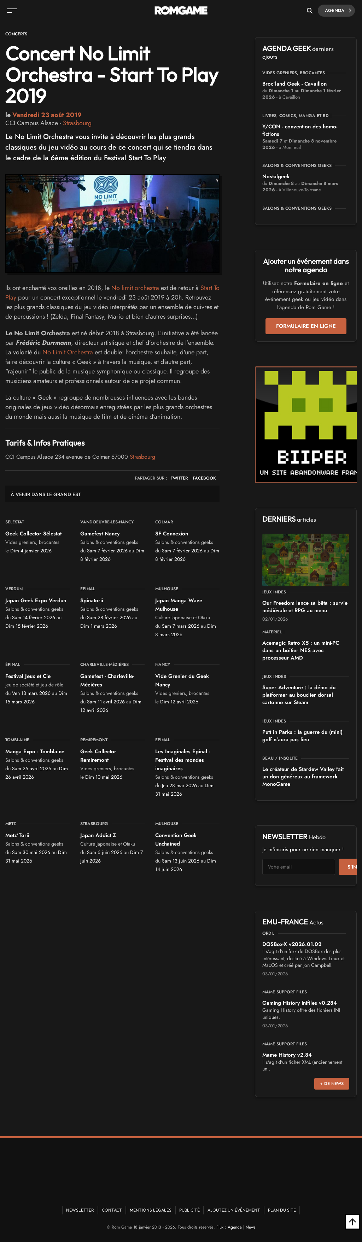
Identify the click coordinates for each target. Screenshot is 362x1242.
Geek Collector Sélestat (33, 534)
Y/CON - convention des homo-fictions (299, 130)
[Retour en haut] (352, 1222)
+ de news (332, 1083)
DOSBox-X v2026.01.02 (291, 944)
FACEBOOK (204, 478)
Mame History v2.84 (287, 1055)
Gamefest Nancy (99, 534)
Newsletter (80, 1210)
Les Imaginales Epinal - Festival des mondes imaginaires (182, 760)
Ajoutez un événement (234, 1210)
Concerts (16, 34)
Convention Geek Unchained (176, 839)
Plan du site (282, 1210)
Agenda (338, 10)
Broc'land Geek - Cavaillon (294, 84)
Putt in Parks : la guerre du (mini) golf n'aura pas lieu (302, 735)
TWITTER (179, 478)
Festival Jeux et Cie (28, 676)
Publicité (189, 1210)
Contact (112, 1210)
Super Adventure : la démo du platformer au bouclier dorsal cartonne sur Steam (298, 695)
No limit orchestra (135, 287)
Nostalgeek (276, 176)
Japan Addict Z (98, 835)
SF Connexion (171, 534)
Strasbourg (77, 123)
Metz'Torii (17, 835)
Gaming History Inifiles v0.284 (299, 1003)
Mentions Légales (150, 1210)
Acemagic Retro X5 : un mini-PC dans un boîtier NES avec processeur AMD (300, 650)
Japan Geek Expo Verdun (35, 600)
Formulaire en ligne (306, 326)
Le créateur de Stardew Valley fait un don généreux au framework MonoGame (303, 776)
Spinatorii (91, 600)
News (251, 1227)
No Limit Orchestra (67, 352)
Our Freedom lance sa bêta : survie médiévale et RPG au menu (305, 606)
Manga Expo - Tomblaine (34, 751)
